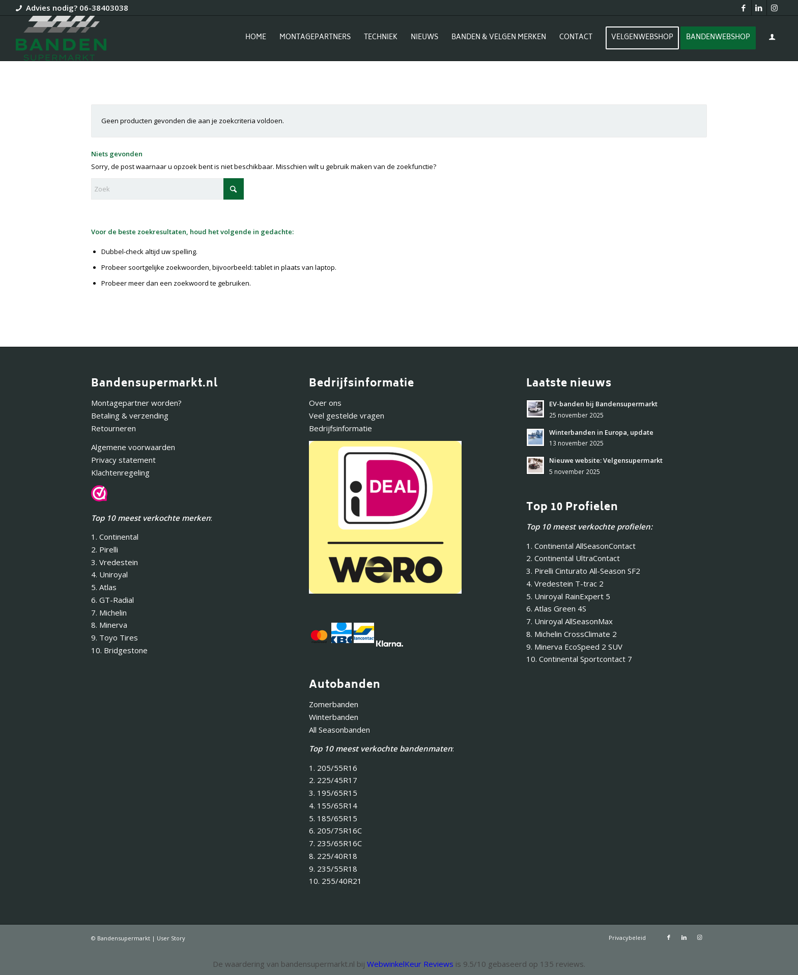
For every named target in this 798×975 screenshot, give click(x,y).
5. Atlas (104, 587)
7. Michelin (109, 612)
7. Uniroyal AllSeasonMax (569, 621)
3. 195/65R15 (333, 793)
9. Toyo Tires (114, 637)
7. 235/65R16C (335, 843)
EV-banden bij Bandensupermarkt (603, 403)
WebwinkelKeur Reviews (410, 964)
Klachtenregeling (120, 472)
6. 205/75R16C (335, 830)
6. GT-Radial (112, 600)
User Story (171, 938)
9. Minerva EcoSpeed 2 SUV (574, 647)
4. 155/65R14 (333, 805)
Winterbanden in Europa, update (601, 432)
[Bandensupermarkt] (61, 38)
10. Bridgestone (119, 650)
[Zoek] (167, 189)
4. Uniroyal (109, 574)
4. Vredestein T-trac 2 (565, 583)
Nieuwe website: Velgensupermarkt (606, 460)
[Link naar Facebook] (743, 7)
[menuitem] (256, 38)
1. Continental (114, 537)
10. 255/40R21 (335, 881)
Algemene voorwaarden (133, 447)
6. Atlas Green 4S (556, 608)
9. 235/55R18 (333, 868)
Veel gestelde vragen (346, 415)
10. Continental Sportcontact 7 (579, 659)
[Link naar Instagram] (774, 7)
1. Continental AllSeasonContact (581, 546)
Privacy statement (123, 460)
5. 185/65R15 (333, 818)
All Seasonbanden (339, 730)
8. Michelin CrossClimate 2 (572, 634)
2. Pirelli (104, 549)
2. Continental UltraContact (573, 558)
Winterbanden (333, 717)
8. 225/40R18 (333, 856)
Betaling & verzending (129, 415)
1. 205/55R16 (333, 768)
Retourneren (113, 428)
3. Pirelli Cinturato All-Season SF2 (583, 571)
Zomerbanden (333, 704)
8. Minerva (109, 625)
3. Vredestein (114, 562)
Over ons (325, 403)
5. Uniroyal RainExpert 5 (568, 596)
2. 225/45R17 (333, 780)
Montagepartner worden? (136, 403)
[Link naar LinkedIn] (759, 7)
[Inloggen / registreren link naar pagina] (772, 39)
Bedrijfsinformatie (340, 428)
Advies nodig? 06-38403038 (77, 8)
